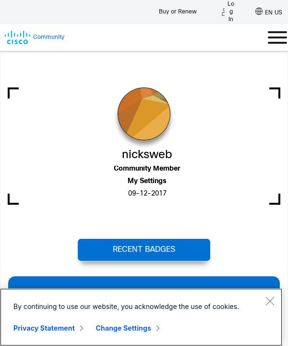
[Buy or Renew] (178, 9)
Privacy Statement (44, 328)
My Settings (147, 181)
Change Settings (123, 328)
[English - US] (268, 12)
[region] (141, 317)
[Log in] (228, 12)
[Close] (270, 301)
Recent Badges (144, 249)
